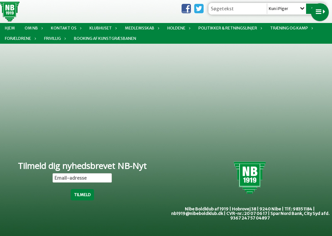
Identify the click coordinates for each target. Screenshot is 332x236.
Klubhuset (102, 28)
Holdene (178, 28)
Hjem (10, 28)
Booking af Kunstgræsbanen (105, 38)
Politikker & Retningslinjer (229, 28)
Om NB (33, 28)
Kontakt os (65, 28)
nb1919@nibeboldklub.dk (197, 213)
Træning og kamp (290, 28)
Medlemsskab (141, 28)
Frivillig (54, 38)
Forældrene (19, 38)
